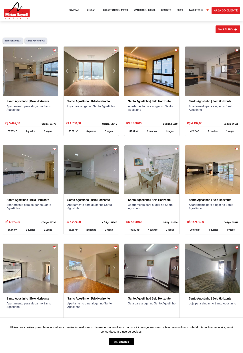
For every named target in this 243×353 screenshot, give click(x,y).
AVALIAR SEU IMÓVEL (144, 10)
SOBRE (180, 10)
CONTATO (166, 10)
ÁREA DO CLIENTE (226, 10)
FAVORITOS (199, 10)
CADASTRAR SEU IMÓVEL (115, 10)
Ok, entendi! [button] (121, 341)
